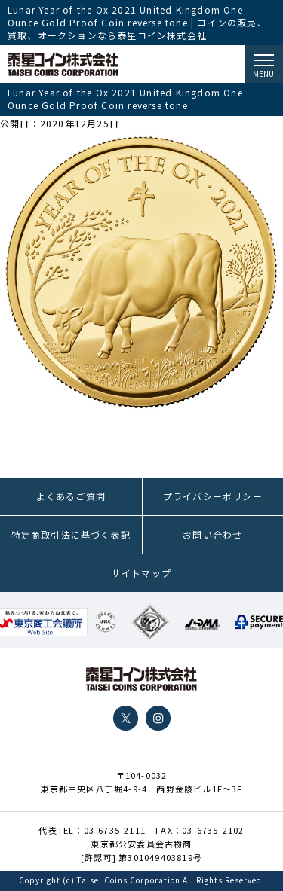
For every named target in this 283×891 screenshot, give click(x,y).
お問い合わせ (212, 534)
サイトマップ (141, 572)
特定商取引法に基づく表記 (71, 534)
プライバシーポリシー (213, 496)
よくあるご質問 (71, 496)
